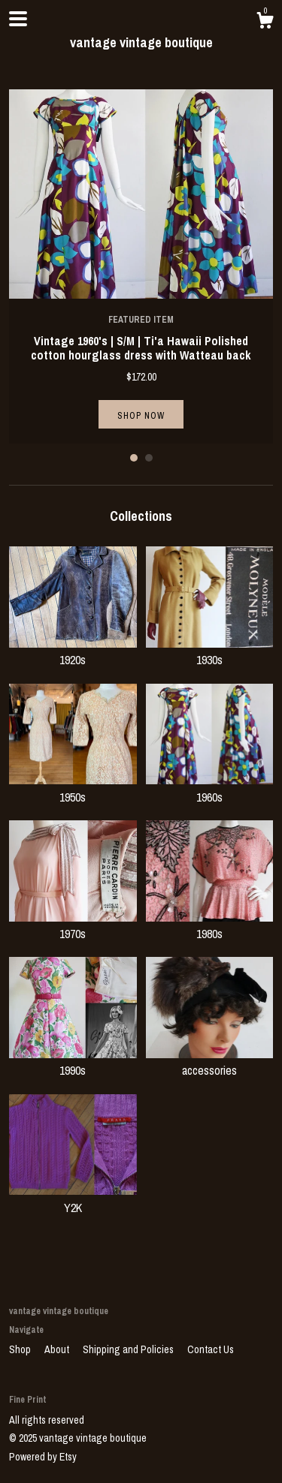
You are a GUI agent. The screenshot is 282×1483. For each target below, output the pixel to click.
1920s (73, 651)
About (57, 1349)
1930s (210, 651)
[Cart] (264, 22)
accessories (210, 1061)
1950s (73, 788)
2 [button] (149, 458)
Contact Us (210, 1349)
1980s (210, 925)
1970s (73, 925)
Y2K (73, 1198)
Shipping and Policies (129, 1349)
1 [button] (134, 458)
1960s (210, 788)
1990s (73, 1061)
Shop (21, 1349)
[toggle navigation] (18, 18)
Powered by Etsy (43, 1456)
